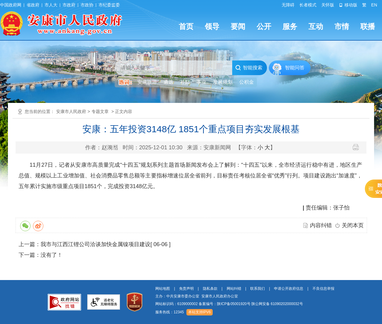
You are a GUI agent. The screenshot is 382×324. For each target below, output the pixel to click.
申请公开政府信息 (288, 288)
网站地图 (162, 288)
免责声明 (186, 288)
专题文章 (100, 111)
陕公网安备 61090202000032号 (277, 304)
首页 (186, 26)
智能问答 (295, 67)
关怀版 (327, 4)
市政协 (87, 4)
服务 (290, 26)
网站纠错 (234, 288)
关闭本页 (353, 225)
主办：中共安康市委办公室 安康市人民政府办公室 (196, 296)
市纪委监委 (109, 4)
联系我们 (257, 288)
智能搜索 (248, 67)
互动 (315, 26)
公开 (264, 26)
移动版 (348, 4)
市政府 (69, 4)
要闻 (238, 26)
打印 (358, 147)
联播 (367, 26)
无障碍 (288, 4)
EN (374, 4)
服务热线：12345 (169, 312)
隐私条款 (210, 288)
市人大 (51, 4)
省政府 (33, 4)
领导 (212, 26)
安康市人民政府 (71, 111)
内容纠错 (321, 225)
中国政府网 (10, 4)
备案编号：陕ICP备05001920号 (224, 304)
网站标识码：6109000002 (229, 304)
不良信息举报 (323, 288)
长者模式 (307, 4)
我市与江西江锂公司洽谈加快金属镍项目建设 (95, 244)
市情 (341, 26)
